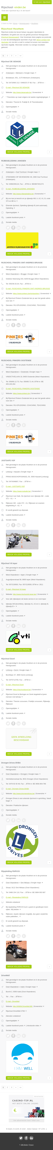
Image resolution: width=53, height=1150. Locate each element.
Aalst (22, 987)
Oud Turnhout (21, 172)
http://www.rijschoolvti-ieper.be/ (24, 594)
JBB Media (24, 1145)
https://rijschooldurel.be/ (22, 690)
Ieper (23, 575)
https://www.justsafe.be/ (22, 491)
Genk (16, 670)
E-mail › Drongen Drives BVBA (17, 789)
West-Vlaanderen (12, 274)
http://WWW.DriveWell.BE (22, 1006)
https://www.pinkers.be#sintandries (26, 293)
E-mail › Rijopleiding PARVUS (17, 897)
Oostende (24, 372)
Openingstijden (12, 107)
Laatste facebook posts (15, 217)
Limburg (9, 472)
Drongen (24, 774)
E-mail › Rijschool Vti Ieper (16, 589)
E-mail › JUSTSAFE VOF (15, 486)
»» (20, 56)
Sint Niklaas (25, 883)
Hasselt (16, 472)
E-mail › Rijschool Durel (15, 685)
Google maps (30, 73)
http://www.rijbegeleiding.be (23, 194)
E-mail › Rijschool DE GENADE (18, 87)
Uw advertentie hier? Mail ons (26, 1120)
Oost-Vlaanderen (12, 774)
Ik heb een (42, 2)
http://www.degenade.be (22, 92)
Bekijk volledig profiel (18, 152)
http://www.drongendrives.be (23, 794)
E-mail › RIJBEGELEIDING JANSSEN (20, 189)
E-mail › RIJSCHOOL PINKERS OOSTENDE (23, 389)
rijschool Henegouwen (10, 37)
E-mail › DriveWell (12, 1001)
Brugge (23, 274)
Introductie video (34, 1026)
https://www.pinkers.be (21, 393)
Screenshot (38, 92)
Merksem (19, 73)
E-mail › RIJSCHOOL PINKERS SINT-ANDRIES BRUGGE (28, 289)
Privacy (31, 1145)
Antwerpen (10, 73)
